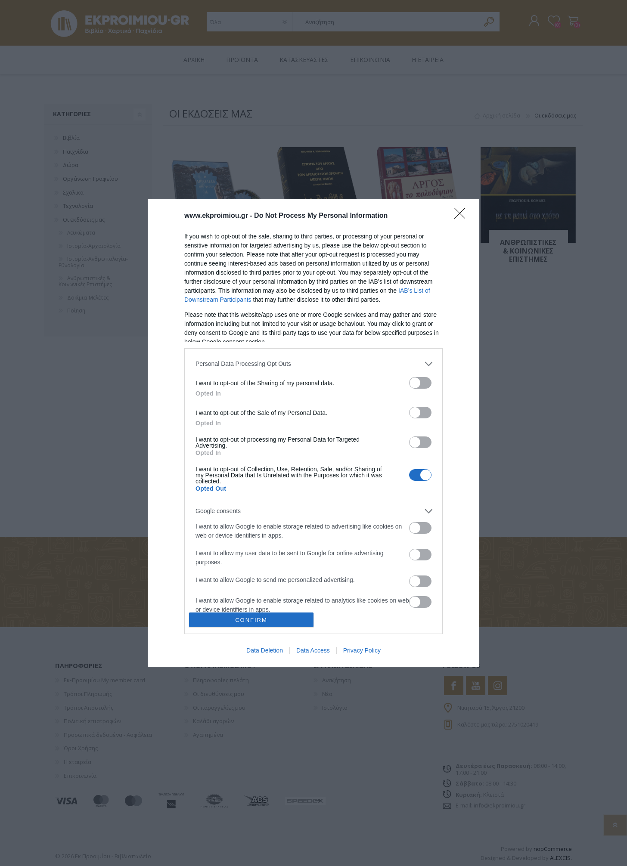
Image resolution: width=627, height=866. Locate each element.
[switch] (420, 383)
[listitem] (313, 363)
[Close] (462, 216)
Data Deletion (264, 650)
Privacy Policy (362, 650)
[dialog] (313, 433)
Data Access (313, 650)
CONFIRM (251, 620)
